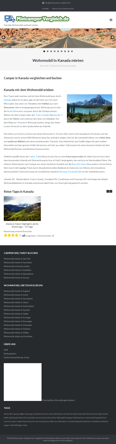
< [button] (4, 37)
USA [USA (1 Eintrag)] (11, 425)
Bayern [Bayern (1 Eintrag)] (61, 414)
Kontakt (45, 8)
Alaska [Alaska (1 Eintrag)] (6, 414)
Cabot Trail (34, 156)
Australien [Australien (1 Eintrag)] (45, 414)
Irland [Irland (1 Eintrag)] (87, 418)
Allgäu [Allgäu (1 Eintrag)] (21, 414)
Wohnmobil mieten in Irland (16, 295)
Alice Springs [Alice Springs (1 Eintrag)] (14, 414)
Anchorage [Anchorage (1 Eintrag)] (29, 414)
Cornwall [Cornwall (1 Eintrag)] (73, 414)
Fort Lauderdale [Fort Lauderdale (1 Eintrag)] (29, 418)
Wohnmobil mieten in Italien (16, 314)
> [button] (112, 37)
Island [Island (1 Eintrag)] (92, 418)
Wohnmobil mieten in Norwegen (18, 321)
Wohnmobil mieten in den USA (17, 259)
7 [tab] (65, 51)
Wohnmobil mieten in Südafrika (17, 270)
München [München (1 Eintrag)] (31, 421)
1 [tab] (44, 51)
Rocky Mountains (15, 111)
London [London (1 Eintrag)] (19, 421)
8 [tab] (68, 51)
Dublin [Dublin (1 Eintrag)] (6, 418)
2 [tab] (47, 51)
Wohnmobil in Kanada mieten (17, 266)
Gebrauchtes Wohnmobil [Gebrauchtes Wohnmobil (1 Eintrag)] (55, 418)
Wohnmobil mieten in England (17, 291)
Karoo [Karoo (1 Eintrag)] (104, 418)
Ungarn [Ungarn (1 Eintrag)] (7, 425)
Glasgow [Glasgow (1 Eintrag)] (69, 418)
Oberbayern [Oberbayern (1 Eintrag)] (63, 421)
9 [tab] (72, 51)
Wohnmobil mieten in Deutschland (19, 306)
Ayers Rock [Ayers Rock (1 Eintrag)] (54, 414)
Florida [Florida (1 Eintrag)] (20, 418)
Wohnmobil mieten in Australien (18, 262)
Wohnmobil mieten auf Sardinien (18, 336)
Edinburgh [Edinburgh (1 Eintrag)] (13, 418)
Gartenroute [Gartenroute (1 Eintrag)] (41, 418)
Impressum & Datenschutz (63, 8)
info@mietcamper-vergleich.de (57, 3)
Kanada (7, 100)
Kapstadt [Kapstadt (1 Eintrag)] (98, 418)
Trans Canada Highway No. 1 (49, 115)
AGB (6, 350)
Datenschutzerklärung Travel (16, 357)
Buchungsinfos (10, 353)
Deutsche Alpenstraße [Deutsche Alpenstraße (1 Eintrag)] (99, 414)
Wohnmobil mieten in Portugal (17, 317)
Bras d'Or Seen (79, 164)
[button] (111, 191)
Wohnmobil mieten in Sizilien (16, 332)
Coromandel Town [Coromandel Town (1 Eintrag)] (83, 414)
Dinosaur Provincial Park (70, 171)
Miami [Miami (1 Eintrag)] (25, 421)
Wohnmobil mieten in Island (16, 302)
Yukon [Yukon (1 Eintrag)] (25, 425)
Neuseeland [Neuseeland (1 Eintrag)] (40, 421)
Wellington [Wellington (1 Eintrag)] (18, 425)
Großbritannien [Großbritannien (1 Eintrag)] (78, 418)
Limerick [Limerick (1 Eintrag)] (7, 421)
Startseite (44, 66)
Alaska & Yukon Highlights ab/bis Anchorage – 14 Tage (22, 225)
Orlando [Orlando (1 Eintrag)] (71, 421)
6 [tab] (61, 51)
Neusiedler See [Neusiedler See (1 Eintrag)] (52, 421)
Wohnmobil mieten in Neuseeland (18, 274)
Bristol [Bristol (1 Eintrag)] (66, 414)
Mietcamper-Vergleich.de (24, 438)
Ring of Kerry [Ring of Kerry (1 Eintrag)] (87, 421)
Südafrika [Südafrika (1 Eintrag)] (104, 421)
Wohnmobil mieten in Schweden (18, 325)
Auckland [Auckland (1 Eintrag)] (37, 414)
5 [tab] (58, 51)
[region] (58, 41)
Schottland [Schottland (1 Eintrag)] (96, 421)
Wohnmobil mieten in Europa (16, 277)
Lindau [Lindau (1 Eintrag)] (13, 421)
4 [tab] (54, 51)
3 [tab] (51, 51)
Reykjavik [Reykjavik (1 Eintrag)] (78, 421)
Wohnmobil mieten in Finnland (17, 329)
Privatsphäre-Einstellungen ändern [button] (58, 400)
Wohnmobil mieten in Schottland (18, 298)
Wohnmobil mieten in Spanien (17, 310)
